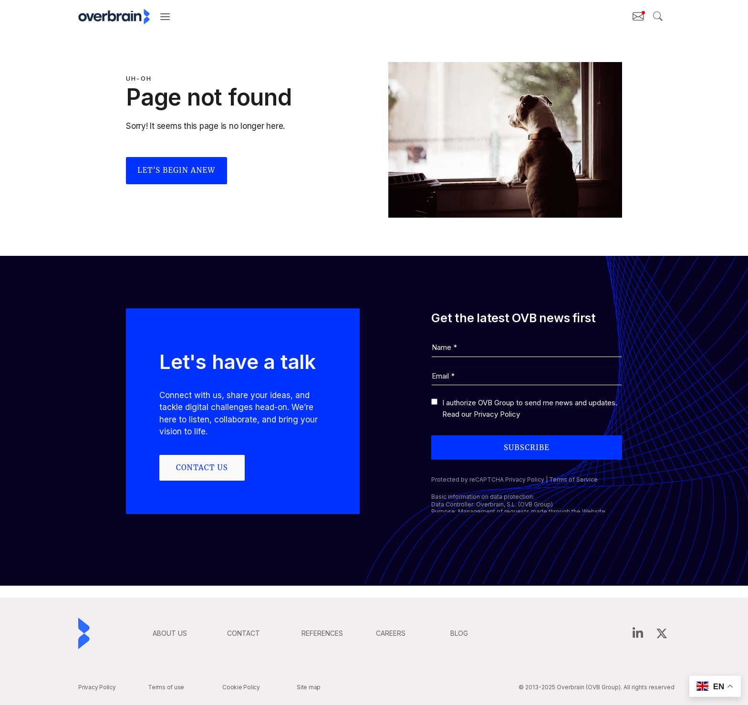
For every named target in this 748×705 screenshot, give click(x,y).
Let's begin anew (177, 170)
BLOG (459, 633)
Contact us (202, 467)
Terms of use (166, 687)
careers (390, 633)
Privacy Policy (497, 414)
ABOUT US (170, 633)
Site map (309, 687)
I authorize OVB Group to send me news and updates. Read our (529, 409)
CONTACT (243, 633)
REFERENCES (322, 633)
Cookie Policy (241, 687)
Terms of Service (573, 480)
